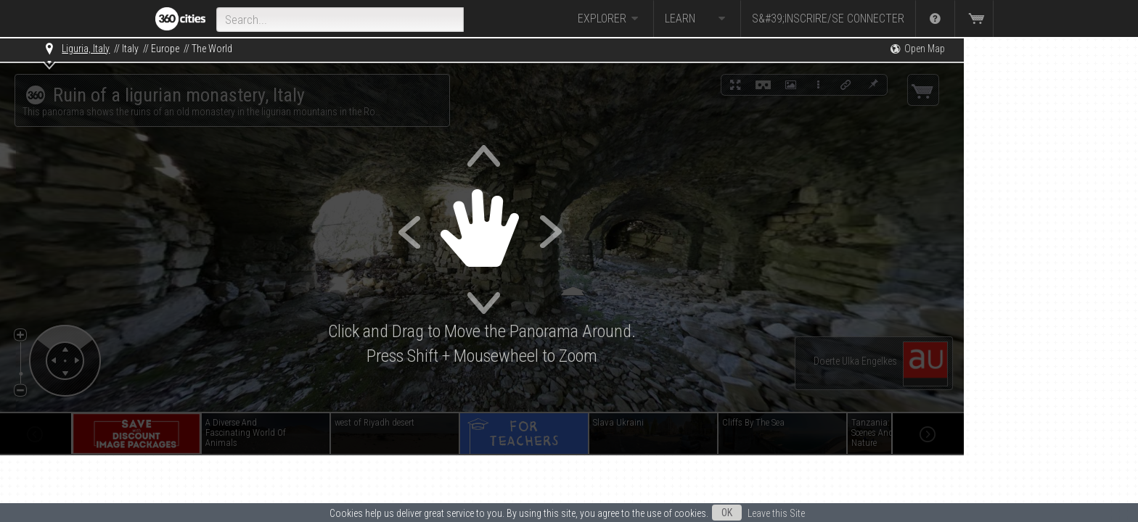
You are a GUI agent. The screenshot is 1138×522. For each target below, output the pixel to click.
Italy (130, 48)
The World (212, 48)
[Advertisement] (1036, 255)
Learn (697, 19)
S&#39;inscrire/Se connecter (828, 18)
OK (726, 512)
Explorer (610, 19)
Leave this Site (776, 513)
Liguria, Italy (86, 48)
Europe (165, 48)
